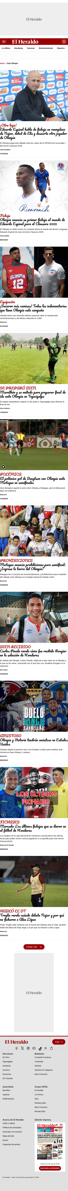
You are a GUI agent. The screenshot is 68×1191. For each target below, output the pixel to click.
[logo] (23, 1042)
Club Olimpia (12, 63)
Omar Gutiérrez (5, 408)
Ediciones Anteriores (50, 1168)
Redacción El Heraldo (7, 845)
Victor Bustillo (4, 236)
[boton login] (64, 41)
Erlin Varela (3, 670)
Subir (59, 1042)
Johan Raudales (5, 150)
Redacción (3, 322)
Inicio (2, 63)
